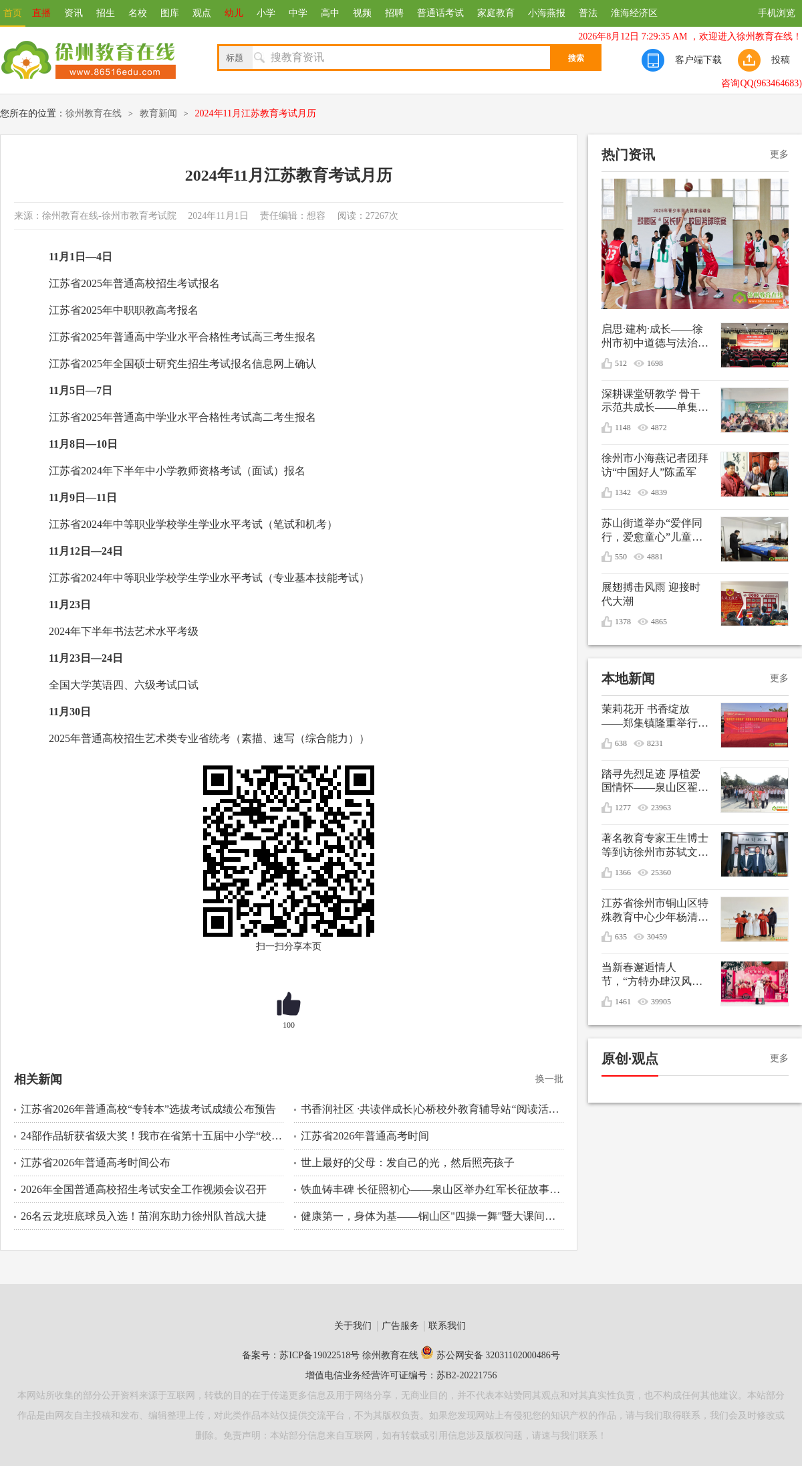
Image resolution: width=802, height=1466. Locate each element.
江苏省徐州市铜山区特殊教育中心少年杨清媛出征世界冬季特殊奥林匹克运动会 (655, 911)
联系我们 (447, 1326)
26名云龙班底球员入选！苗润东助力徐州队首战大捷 (144, 1216)
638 (621, 743)
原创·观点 (630, 1058)
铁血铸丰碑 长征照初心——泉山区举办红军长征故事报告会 (432, 1189)
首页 (12, 13)
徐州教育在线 (93, 113)
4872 (659, 427)
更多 (779, 154)
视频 (362, 13)
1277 (623, 807)
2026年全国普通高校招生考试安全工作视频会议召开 (144, 1189)
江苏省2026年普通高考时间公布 (95, 1162)
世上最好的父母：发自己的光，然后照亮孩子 (408, 1162)
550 (621, 556)
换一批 (549, 1079)
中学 (298, 13)
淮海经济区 (634, 13)
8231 (655, 743)
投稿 (780, 60)
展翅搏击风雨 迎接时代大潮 (651, 594)
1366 (623, 872)
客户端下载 (698, 60)
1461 (623, 1001)
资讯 (73, 13)
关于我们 (353, 1326)
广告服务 (400, 1326)
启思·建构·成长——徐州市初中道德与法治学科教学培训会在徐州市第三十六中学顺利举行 (655, 337)
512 (621, 363)
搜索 (576, 58)
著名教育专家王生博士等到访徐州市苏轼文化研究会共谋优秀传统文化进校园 (655, 846)
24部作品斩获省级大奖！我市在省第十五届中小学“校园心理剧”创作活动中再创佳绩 (152, 1135)
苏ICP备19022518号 (319, 1355)
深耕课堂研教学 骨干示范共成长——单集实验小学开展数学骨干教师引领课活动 (655, 402)
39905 (661, 1001)
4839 (659, 492)
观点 (201, 13)
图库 (169, 13)
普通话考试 (440, 13)
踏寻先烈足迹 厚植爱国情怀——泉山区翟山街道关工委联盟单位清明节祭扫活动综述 (655, 782)
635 (621, 936)
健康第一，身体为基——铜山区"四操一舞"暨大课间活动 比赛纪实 (432, 1216)
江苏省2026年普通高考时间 (365, 1135)
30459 (657, 936)
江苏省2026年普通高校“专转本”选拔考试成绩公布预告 (148, 1109)
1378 (623, 621)
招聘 (394, 13)
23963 (661, 807)
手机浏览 (776, 13)
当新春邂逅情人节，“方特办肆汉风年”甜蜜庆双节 (647, 975)
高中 (330, 13)
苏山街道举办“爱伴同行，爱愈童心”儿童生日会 (652, 531)
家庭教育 (496, 13)
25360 (661, 872)
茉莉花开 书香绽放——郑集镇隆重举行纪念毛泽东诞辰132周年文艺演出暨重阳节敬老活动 (655, 717)
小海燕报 (546, 13)
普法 (588, 13)
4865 (659, 621)
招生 (105, 13)
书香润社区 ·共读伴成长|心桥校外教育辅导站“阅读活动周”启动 (432, 1109)
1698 (655, 363)
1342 (623, 492)
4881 (655, 556)
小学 (266, 13)
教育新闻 (158, 113)
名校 (137, 13)
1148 (623, 427)
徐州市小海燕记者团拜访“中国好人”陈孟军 (655, 465)
